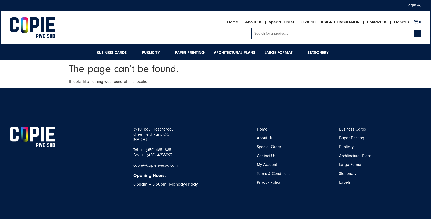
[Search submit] (417, 33)
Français (401, 22)
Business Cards (352, 129)
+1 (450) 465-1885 (155, 150)
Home (232, 22)
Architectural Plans (355, 155)
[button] (114, 52)
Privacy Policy (269, 182)
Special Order (281, 22)
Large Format (350, 164)
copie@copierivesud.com (155, 165)
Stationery (347, 173)
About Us (253, 22)
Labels (345, 182)
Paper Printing (351, 138)
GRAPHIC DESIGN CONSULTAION (330, 22)
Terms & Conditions (274, 173)
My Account (267, 164)
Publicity (346, 146)
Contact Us (377, 22)
